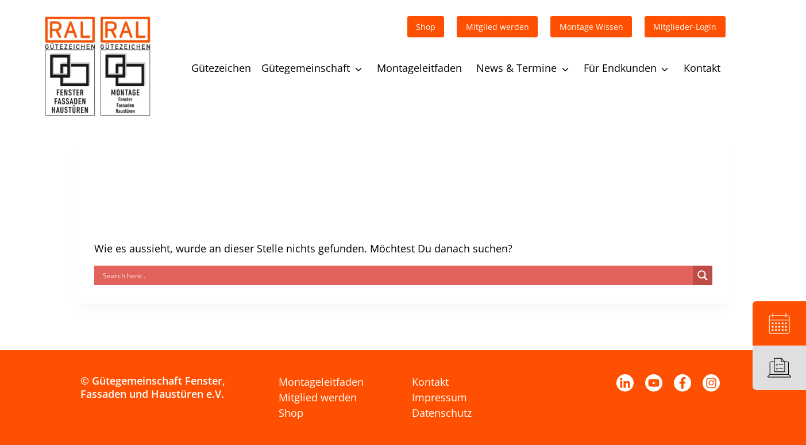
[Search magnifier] (702, 275)
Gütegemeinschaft (305, 68)
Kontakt (702, 68)
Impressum (439, 397)
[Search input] (396, 275)
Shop (291, 413)
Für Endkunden (620, 68)
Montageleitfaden (419, 68)
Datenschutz (442, 413)
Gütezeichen (221, 68)
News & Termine (516, 68)
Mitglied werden (318, 397)
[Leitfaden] (779, 368)
